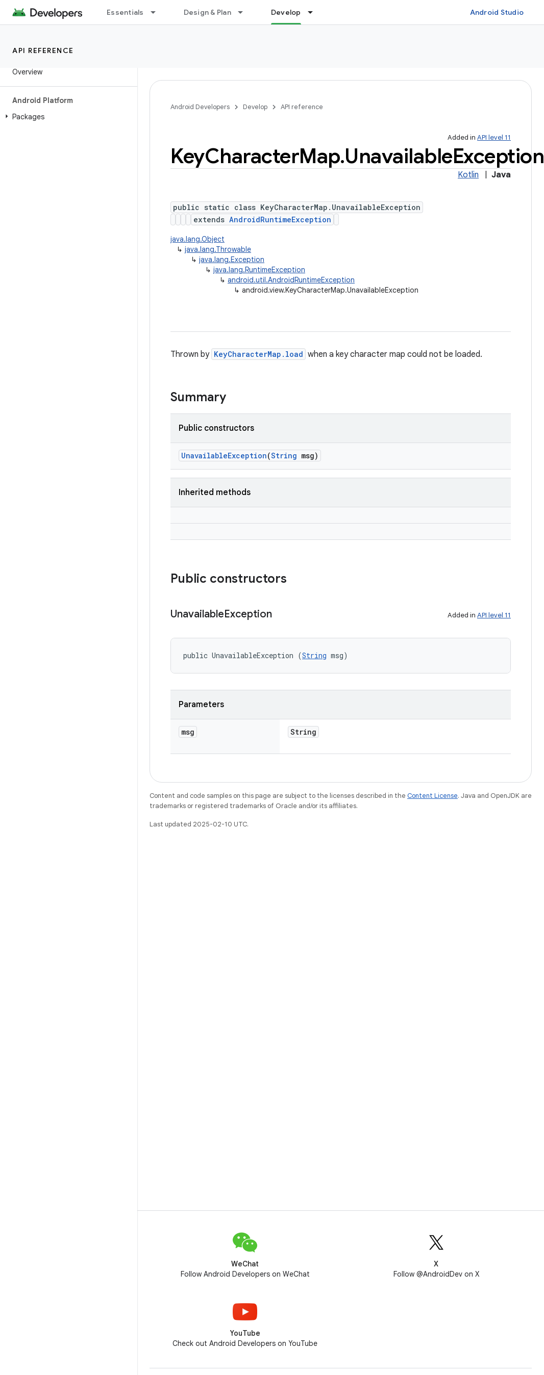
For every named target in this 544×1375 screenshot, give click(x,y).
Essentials (125, 12)
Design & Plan (207, 12)
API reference (43, 50)
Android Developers (200, 106)
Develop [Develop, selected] (286, 12)
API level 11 (494, 137)
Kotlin (468, 175)
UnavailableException (224, 455)
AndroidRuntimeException (280, 219)
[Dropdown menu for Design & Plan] (245, 12)
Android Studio (497, 12)
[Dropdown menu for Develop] (315, 12)
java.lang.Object (197, 239)
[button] (66, 117)
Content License (432, 795)
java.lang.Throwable (218, 249)
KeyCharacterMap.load (258, 354)
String (284, 455)
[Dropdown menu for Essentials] (157, 12)
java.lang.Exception (231, 259)
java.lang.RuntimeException (259, 269)
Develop (255, 106)
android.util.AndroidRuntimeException (291, 279)
